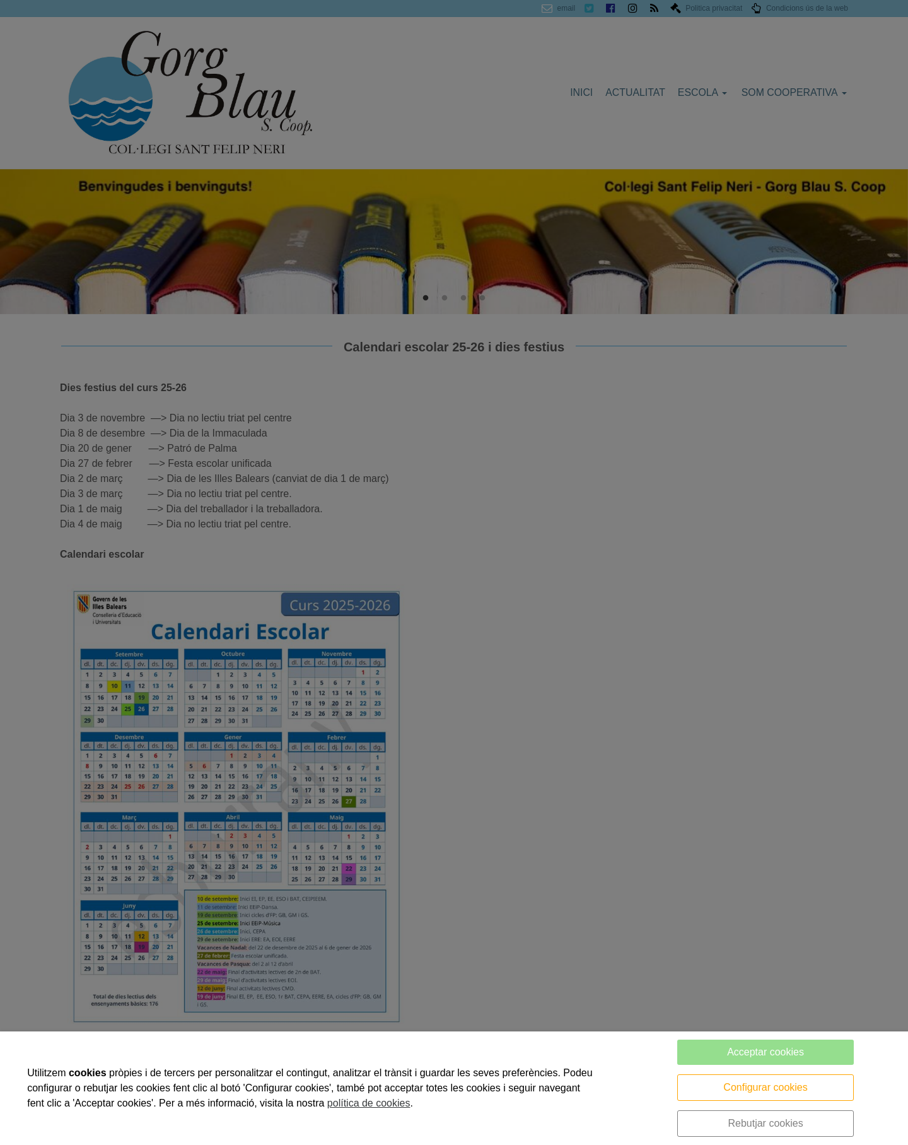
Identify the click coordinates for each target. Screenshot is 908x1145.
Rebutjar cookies (765, 1123)
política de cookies (368, 1103)
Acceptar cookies (765, 1052)
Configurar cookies (765, 1087)
